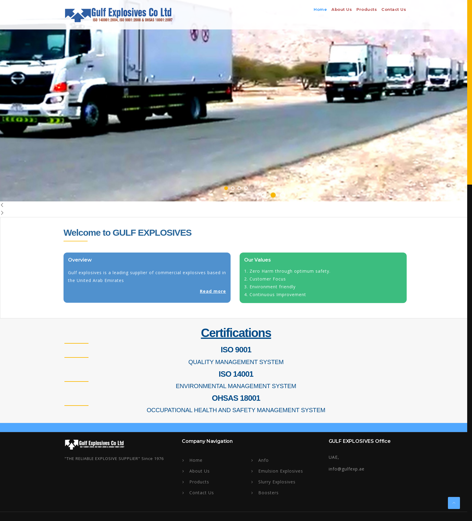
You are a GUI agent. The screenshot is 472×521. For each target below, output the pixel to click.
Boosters (268, 492)
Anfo (263, 460)
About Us (199, 471)
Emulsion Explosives (280, 471)
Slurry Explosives (277, 482)
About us (341, 9)
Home (320, 9)
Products (366, 9)
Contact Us (393, 9)
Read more (211, 291)
